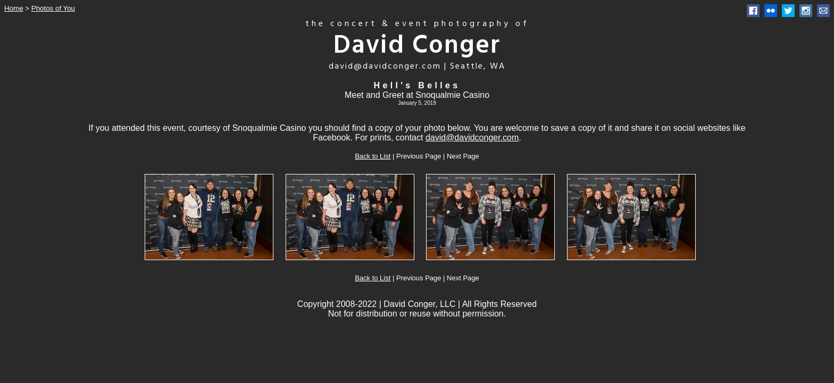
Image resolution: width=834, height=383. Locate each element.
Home (13, 8)
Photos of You (53, 8)
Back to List (372, 156)
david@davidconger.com (472, 137)
